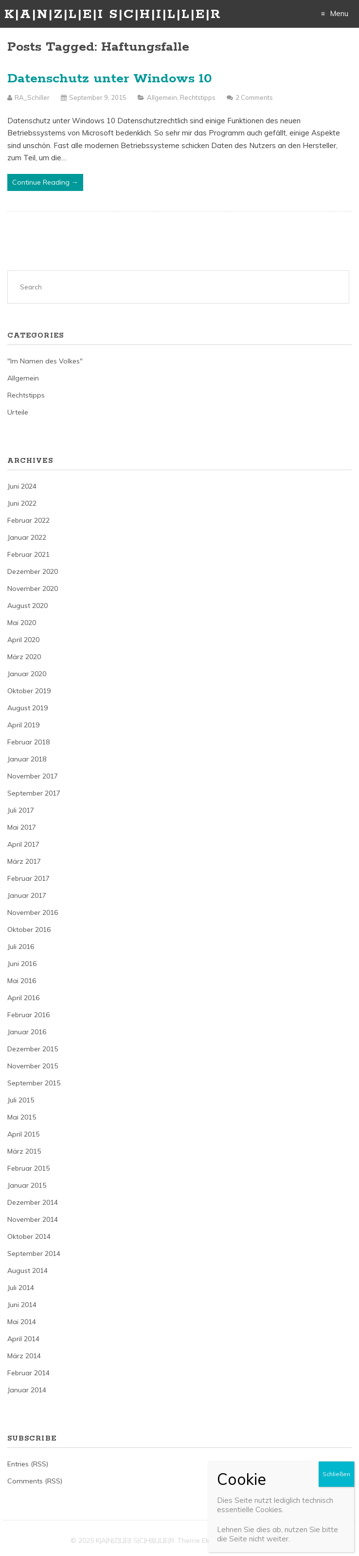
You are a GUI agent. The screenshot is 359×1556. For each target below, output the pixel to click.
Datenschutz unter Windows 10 (109, 78)
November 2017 (32, 776)
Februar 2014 (28, 1372)
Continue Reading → (45, 182)
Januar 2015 (26, 1185)
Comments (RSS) (34, 1481)
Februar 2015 (28, 1168)
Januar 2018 (26, 759)
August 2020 (27, 605)
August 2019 (27, 707)
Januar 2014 (26, 1389)
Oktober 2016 (29, 929)
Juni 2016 (21, 963)
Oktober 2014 (29, 1236)
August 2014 (27, 1270)
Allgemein (162, 97)
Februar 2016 (28, 1014)
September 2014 (33, 1253)
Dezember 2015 (32, 1048)
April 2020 (23, 639)
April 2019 (23, 725)
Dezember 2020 (32, 571)
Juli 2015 (20, 1100)
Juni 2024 (21, 486)
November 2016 (32, 912)
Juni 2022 (21, 503)
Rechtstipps (197, 97)
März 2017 (24, 861)
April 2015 (23, 1134)
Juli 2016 (20, 946)
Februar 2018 (28, 742)
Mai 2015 (21, 1117)
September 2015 (33, 1083)
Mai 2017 (21, 827)
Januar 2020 (26, 673)
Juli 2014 (20, 1287)
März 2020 (24, 656)
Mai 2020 (21, 622)
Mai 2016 (21, 980)
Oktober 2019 (29, 690)
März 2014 (24, 1355)
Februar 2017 (28, 878)
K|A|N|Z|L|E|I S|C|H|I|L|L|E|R (112, 14)
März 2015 (24, 1151)
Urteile (17, 412)
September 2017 (33, 793)
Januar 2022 (26, 537)
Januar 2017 (26, 895)
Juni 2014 (21, 1304)
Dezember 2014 (32, 1202)
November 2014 (32, 1219)
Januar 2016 (26, 1031)
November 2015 (32, 1066)
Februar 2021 (28, 554)
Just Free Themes (260, 1540)
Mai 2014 (21, 1321)
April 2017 (23, 844)
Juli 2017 (20, 810)
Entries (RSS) (27, 1464)
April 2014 (23, 1338)
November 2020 (32, 588)
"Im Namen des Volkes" (45, 361)
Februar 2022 (28, 520)
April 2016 (23, 997)
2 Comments (254, 97)
